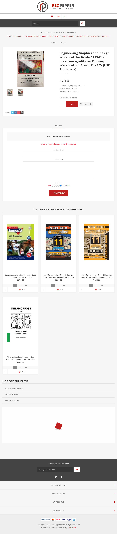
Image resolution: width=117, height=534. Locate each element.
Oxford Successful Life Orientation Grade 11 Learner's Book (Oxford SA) (20, 276)
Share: (7, 112)
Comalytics (70, 527)
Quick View (15, 285)
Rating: (58, 183)
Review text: (58, 160)
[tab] (58, 125)
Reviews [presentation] (58, 126)
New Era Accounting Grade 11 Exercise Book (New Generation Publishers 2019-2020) (96, 277)
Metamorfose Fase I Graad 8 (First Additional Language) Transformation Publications (20, 359)
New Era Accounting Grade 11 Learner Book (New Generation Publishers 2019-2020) (58, 277)
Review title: (58, 150)
